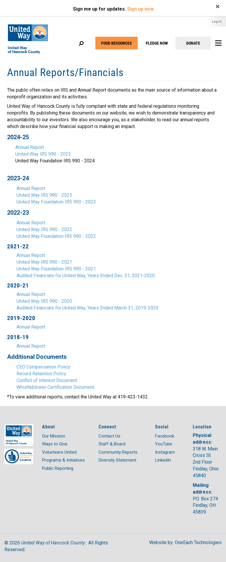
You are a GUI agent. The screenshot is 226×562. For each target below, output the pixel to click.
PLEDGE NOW (157, 43)
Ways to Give (54, 444)
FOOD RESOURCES (116, 43)
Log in (217, 21)
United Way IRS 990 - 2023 (43, 154)
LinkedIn (163, 460)
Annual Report (29, 147)
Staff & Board (112, 444)
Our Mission (53, 436)
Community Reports (118, 452)
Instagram (165, 452)
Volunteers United (59, 452)
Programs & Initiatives (63, 460)
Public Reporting (57, 468)
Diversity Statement (117, 460)
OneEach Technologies (198, 542)
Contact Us (109, 436)
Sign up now (140, 9)
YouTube (163, 444)
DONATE (193, 43)
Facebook (164, 436)
